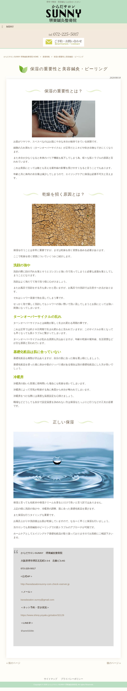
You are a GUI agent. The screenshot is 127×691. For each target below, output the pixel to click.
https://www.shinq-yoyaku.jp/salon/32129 (42, 615)
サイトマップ (50, 679)
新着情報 (46, 57)
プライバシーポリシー (72, 679)
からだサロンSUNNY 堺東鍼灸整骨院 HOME (21, 57)
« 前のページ (13, 663)
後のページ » (114, 663)
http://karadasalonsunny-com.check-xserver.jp (45, 584)
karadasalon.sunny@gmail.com (37, 599)
